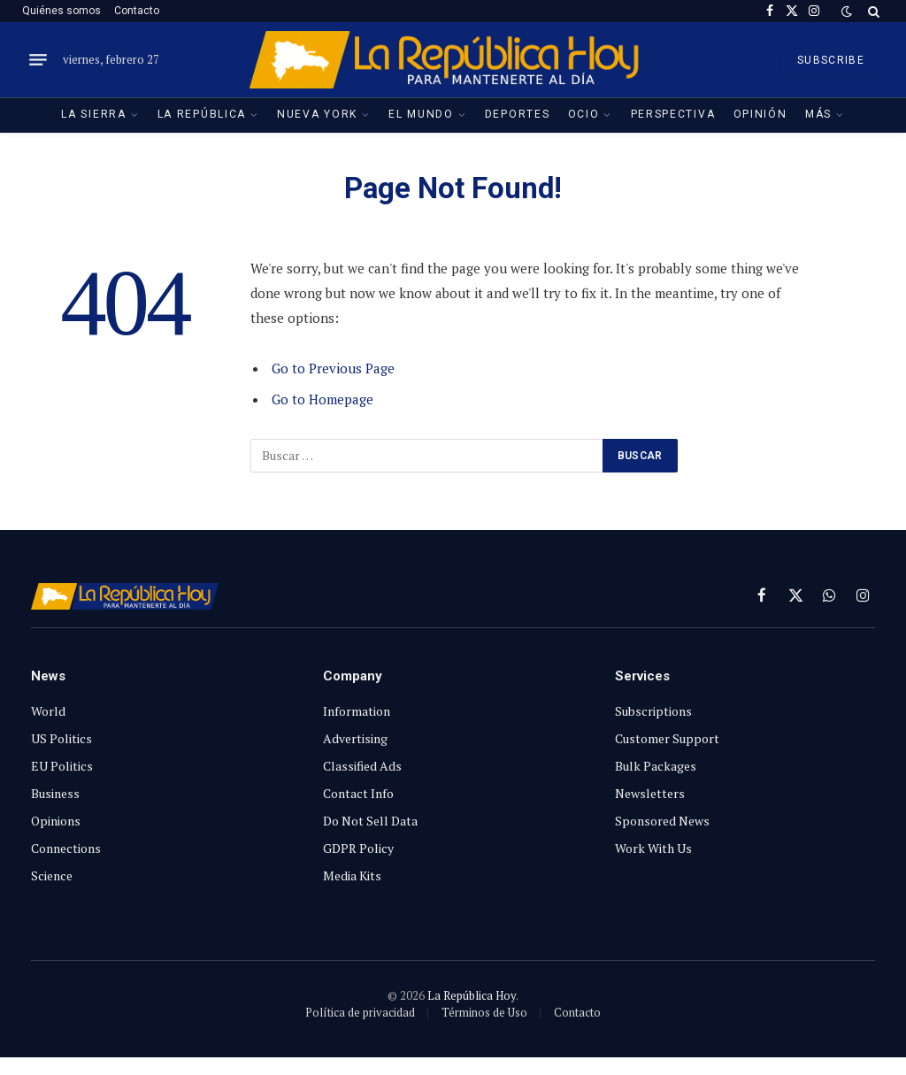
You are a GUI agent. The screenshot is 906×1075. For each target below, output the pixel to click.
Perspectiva (673, 114)
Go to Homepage (322, 399)
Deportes (517, 114)
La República (201, 114)
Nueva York (317, 114)
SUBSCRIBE (830, 60)
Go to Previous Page (333, 368)
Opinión (760, 114)
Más (818, 114)
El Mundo (421, 114)
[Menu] (38, 60)
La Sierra (93, 114)
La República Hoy (471, 995)
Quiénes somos (61, 10)
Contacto (136, 10)
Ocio (584, 114)
